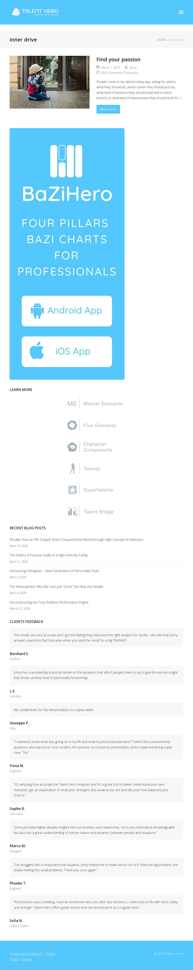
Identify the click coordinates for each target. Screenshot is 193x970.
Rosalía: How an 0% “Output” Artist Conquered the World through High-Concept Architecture (76, 539)
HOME (161, 40)
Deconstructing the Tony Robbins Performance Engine (49, 602)
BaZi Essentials (112, 73)
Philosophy (131, 73)
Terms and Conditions (26, 953)
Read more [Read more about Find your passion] (108, 109)
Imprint (26, 959)
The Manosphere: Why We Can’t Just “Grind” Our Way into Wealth (56, 586)
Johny (133, 67)
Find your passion (118, 59)
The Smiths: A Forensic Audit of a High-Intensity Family (49, 555)
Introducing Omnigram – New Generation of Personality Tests (54, 571)
